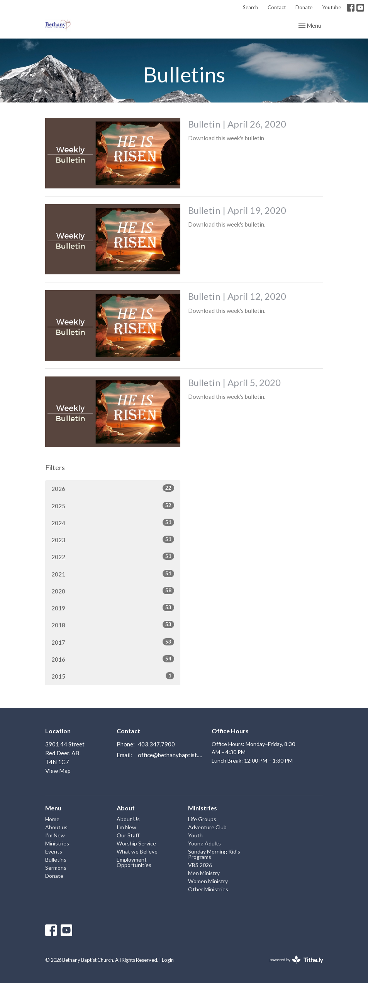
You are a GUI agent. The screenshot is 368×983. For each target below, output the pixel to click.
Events (53, 851)
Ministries (57, 843)
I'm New (55, 835)
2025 (112, 505)
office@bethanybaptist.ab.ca (171, 754)
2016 (112, 659)
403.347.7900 (156, 744)
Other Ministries (208, 889)
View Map (58, 770)
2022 (112, 556)
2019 (112, 608)
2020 (112, 591)
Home (52, 819)
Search (250, 7)
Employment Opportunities (134, 862)
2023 (112, 539)
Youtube (331, 7)
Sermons (55, 867)
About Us (128, 819)
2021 (112, 574)
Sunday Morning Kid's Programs (214, 854)
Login (168, 960)
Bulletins (55, 859)
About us (56, 827)
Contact (277, 7)
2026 (112, 488)
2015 (112, 676)
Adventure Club (207, 827)
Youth (195, 835)
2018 (112, 624)
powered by (296, 959)
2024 (112, 522)
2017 (112, 642)
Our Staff (128, 835)
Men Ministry (204, 873)
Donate (303, 7)
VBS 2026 (200, 865)
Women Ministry (208, 881)
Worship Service (136, 843)
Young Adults (204, 843)
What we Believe (137, 851)
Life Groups (202, 819)
